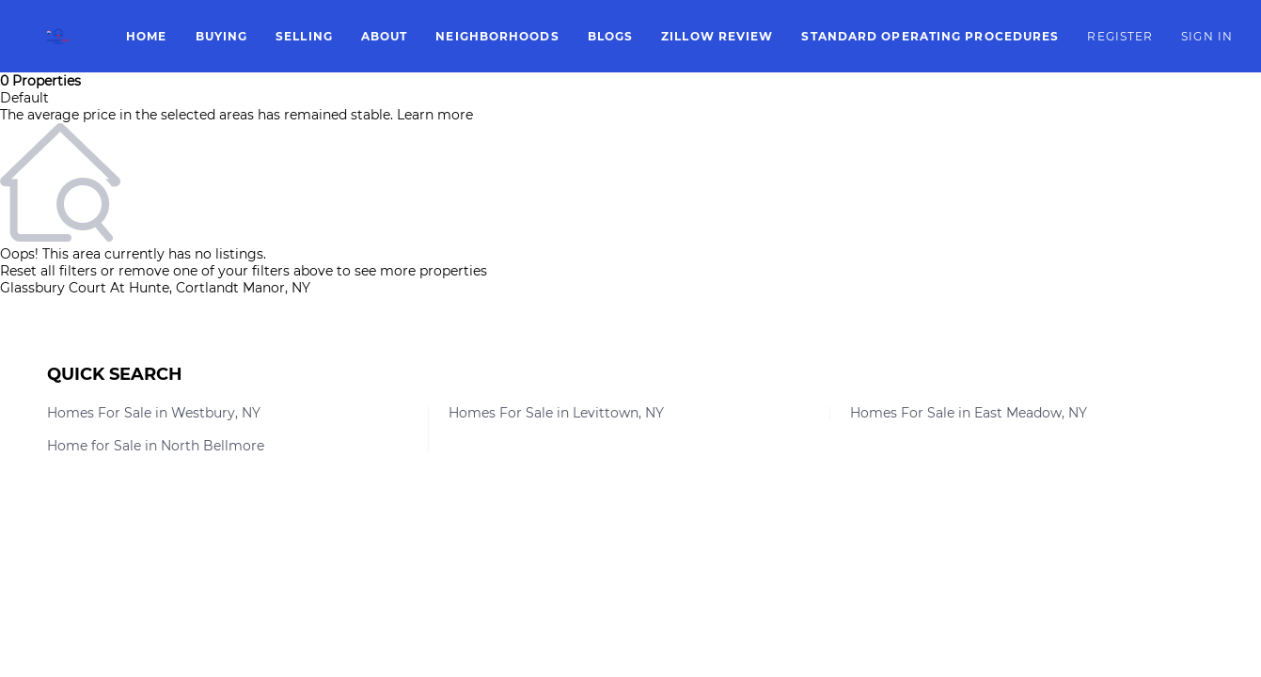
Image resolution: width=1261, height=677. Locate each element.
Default (24, 97)
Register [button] (1120, 36)
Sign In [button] (1207, 36)
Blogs (611, 36)
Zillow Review (717, 36)
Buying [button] (222, 36)
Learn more (435, 114)
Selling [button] (304, 36)
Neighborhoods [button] (497, 36)
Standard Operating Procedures (930, 36)
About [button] (384, 36)
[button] (58, 36)
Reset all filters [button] (48, 270)
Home (146, 36)
